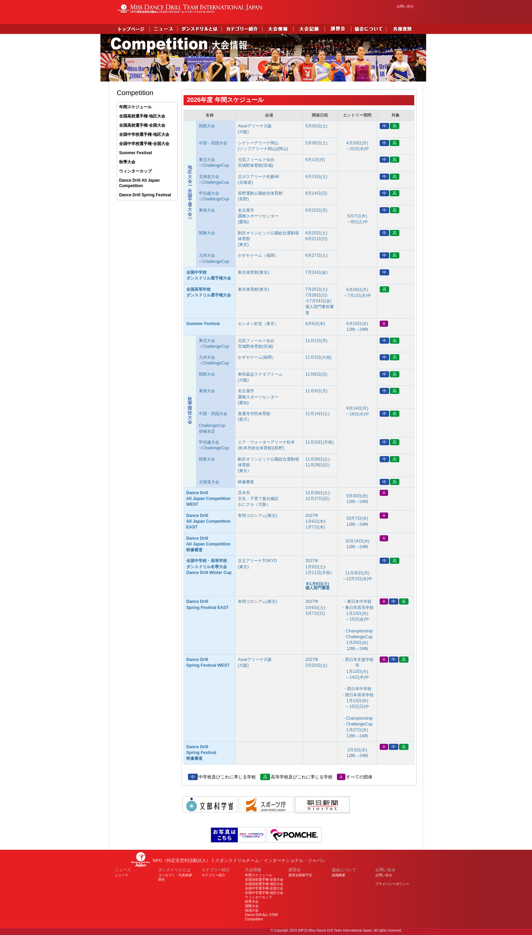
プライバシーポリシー (392, 884)
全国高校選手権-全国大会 (142, 125)
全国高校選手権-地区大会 (142, 116)
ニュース (121, 875)
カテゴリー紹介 (213, 875)
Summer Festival (135, 152)
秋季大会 (127, 162)
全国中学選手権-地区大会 (264, 893)
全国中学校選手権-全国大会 (144, 143)
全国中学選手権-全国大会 (264, 888)
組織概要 (338, 875)
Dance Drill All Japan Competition (139, 183)
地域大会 (252, 910)
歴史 (161, 879)
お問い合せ (405, 6)
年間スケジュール (135, 107)
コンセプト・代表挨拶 (175, 875)
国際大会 (252, 906)
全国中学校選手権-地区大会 (144, 134)
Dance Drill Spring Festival (145, 195)
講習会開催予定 (300, 875)
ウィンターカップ (135, 171)
